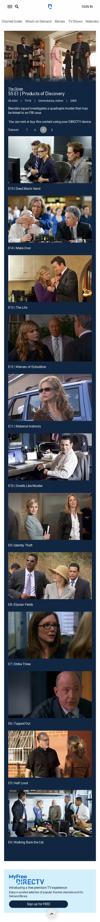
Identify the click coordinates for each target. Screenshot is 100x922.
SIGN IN (87, 6)
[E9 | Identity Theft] (50, 516)
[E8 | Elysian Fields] (50, 575)
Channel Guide (12, 21)
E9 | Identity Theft (20, 545)
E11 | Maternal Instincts (24, 426)
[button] (9, 6)
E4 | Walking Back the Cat (26, 842)
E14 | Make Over (19, 248)
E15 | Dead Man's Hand (24, 188)
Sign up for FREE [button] (38, 904)
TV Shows (75, 21)
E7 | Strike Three (19, 664)
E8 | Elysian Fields (20, 604)
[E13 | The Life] (50, 278)
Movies (60, 21)
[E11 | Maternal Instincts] (50, 397)
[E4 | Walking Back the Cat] (50, 813)
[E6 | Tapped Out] (50, 694)
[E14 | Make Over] (50, 219)
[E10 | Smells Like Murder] (50, 456)
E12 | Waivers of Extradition (27, 366)
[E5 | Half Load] (50, 754)
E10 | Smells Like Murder (25, 485)
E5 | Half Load (18, 783)
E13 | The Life (17, 307)
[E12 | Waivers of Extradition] (50, 337)
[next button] (51, 129)
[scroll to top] (51, 914)
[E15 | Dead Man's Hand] (50, 159)
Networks (92, 21)
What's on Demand (38, 21)
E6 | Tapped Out (19, 723)
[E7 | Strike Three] (50, 635)
